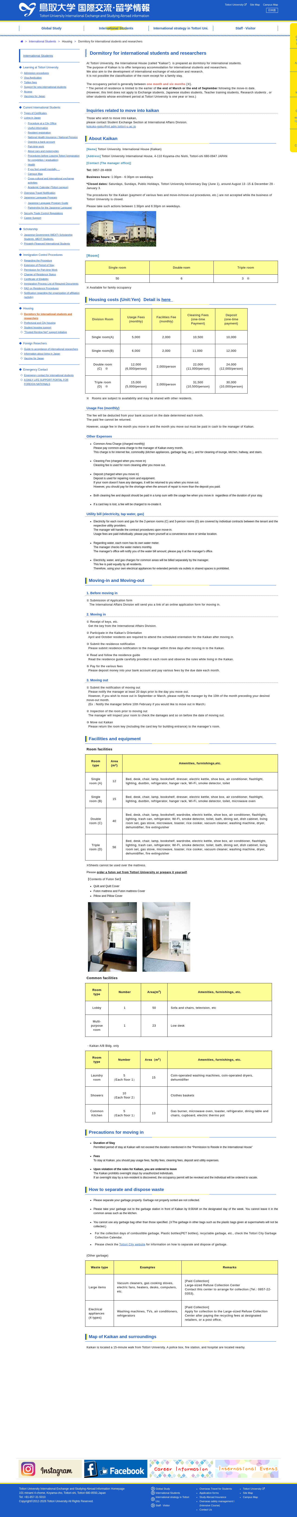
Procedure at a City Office (42, 123)
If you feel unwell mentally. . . (44, 169)
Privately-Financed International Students (47, 243)
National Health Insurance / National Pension (53, 137)
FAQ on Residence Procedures (41, 288)
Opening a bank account (41, 141)
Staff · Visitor (163, 1505)
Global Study (163, 1488)
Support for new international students (45, 87)
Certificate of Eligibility (36, 279)
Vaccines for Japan (34, 96)
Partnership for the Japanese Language (50, 207)
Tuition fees (30, 82)
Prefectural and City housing (40, 322)
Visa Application (33, 77)
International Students (42, 41)
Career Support (32, 217)
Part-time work (36, 146)
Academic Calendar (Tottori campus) (48, 187)
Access (28, 91)
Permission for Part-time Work (41, 269)
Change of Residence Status (40, 274)
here (167, 299)
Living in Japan (32, 117)
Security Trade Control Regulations (43, 213)
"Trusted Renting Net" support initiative (45, 332)
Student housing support (37, 327)
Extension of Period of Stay (39, 265)
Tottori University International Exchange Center (84, 10)
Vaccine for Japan (34, 358)
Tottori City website (132, 1244)
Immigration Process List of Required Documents (51, 283)
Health (31, 164)
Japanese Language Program (40, 197)
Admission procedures (36, 73)
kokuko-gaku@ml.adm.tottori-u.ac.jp (111, 126)
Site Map (255, 4)
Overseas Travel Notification (39, 192)
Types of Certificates (35, 113)
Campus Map (270, 4)
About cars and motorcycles (43, 151)
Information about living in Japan (42, 353)
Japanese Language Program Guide (48, 203)
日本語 (272, 10)
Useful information (38, 128)
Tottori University (236, 4)
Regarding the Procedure (38, 260)
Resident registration (39, 132)
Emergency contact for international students (49, 375)
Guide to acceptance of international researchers (51, 349)
